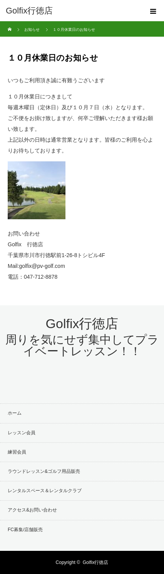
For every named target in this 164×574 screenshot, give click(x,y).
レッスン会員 (21, 432)
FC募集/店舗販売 (25, 529)
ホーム (15, 413)
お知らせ (32, 29)
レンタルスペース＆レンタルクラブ (45, 490)
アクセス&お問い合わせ (32, 510)
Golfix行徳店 (29, 10)
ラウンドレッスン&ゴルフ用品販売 (44, 471)
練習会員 (17, 452)
